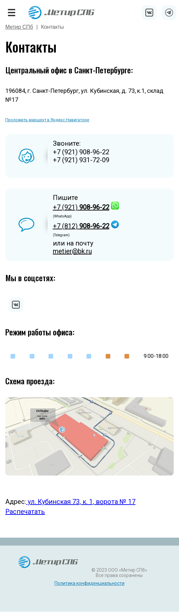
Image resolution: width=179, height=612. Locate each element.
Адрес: (15, 502)
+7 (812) (81, 226)
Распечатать (25, 512)
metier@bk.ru (72, 251)
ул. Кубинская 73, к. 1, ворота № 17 (80, 502)
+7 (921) (81, 207)
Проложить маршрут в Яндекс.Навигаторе (47, 119)
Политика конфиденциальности (89, 583)
